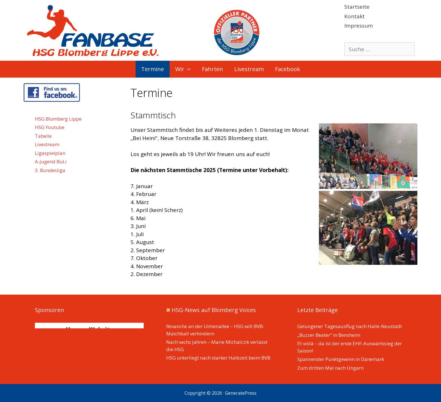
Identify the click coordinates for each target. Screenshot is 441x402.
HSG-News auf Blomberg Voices (214, 310)
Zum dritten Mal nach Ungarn (330, 368)
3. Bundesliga (50, 170)
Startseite (357, 6)
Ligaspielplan (50, 153)
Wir (185, 69)
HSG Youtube (49, 127)
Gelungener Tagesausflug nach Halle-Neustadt (349, 326)
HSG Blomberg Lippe (58, 119)
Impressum (358, 25)
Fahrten (212, 69)
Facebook (287, 69)
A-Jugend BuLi (51, 161)
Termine (152, 69)
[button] (190, 69)
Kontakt (354, 16)
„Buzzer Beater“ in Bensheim (328, 335)
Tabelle (43, 136)
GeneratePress (240, 393)
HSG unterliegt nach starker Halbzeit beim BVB (218, 357)
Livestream (249, 69)
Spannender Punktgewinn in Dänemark (340, 359)
